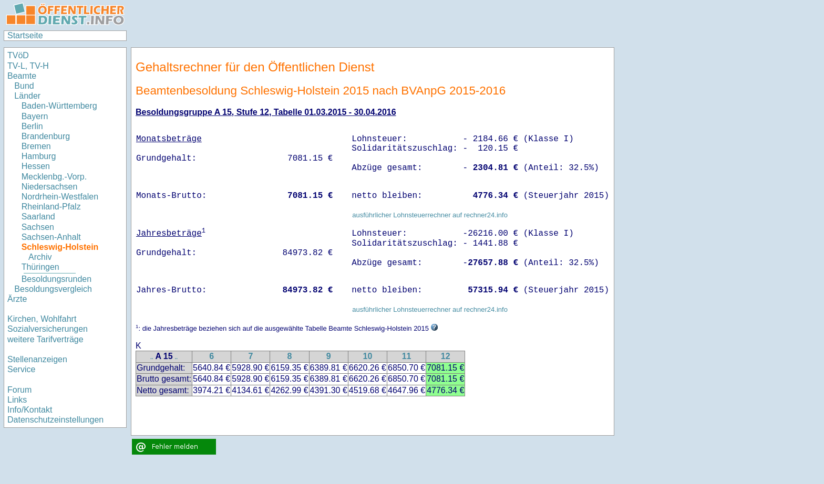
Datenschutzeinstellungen (55, 419)
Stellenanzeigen (37, 359)
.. (151, 357)
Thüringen (40, 266)
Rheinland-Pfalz (51, 206)
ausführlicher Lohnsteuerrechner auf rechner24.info (430, 215)
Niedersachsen (50, 186)
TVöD (18, 55)
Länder (27, 95)
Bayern (35, 116)
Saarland (38, 216)
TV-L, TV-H (28, 65)
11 (406, 356)
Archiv (40, 256)
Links (17, 399)
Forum (19, 389)
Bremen (36, 146)
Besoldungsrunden (56, 279)
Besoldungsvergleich (53, 289)
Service (21, 369)
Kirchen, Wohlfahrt (41, 318)
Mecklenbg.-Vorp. (54, 176)
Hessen (36, 166)
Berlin (32, 126)
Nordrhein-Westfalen (60, 196)
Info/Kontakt (29, 409)
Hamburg (39, 156)
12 (445, 356)
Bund (24, 85)
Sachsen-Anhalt (51, 237)
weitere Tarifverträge (45, 339)
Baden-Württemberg (59, 105)
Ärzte (17, 298)
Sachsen (38, 227)
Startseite (25, 35)
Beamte (21, 75)
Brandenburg (46, 136)
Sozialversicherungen (47, 328)
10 (367, 356)
